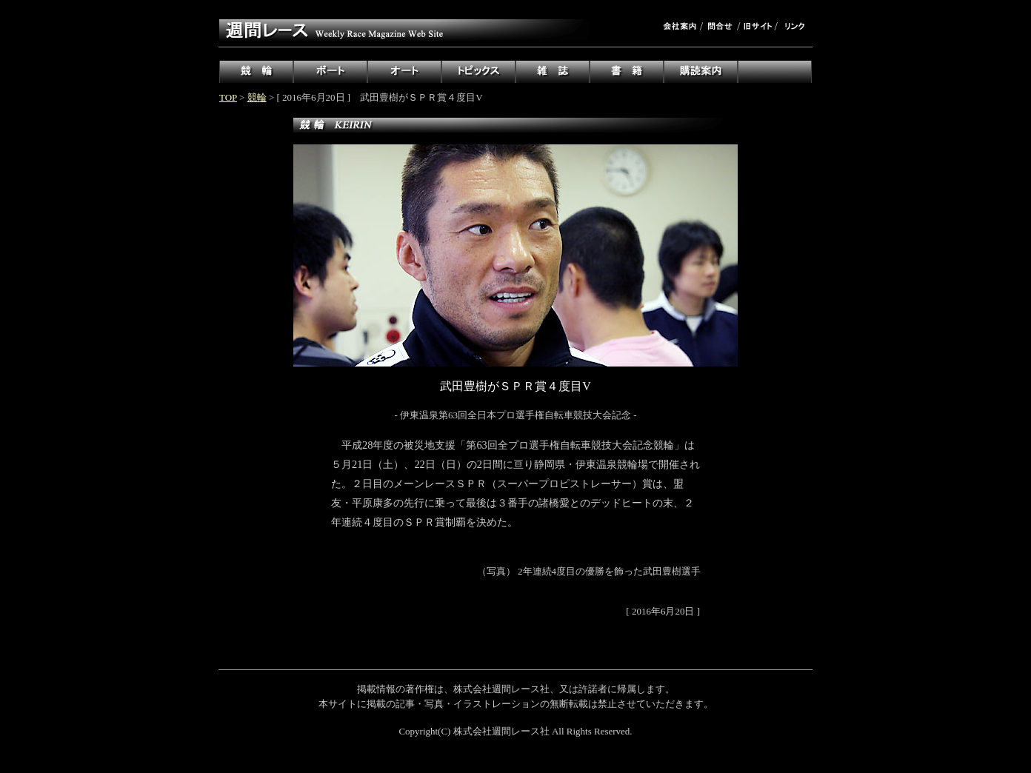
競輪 (257, 97)
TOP (228, 97)
